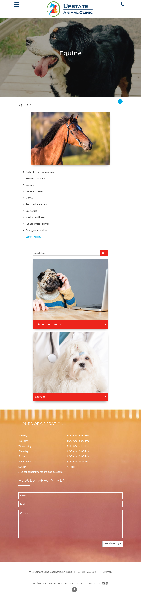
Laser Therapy (33, 236)
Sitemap (107, 571)
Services (40, 397)
